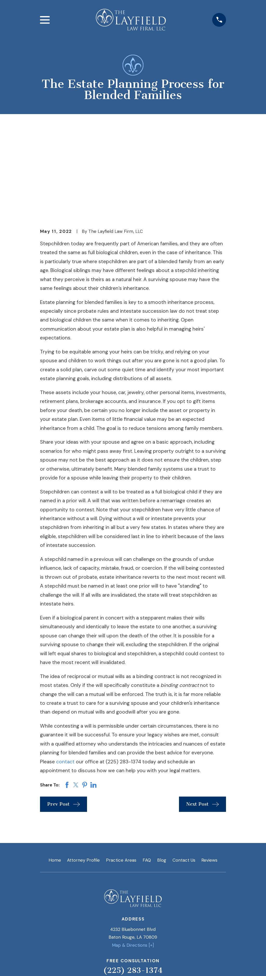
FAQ (147, 772)
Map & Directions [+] (133, 857)
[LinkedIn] (120, 906)
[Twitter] (133, 906)
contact (65, 673)
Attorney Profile (83, 772)
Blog (161, 772)
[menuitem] (48, 964)
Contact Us (183, 772)
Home (55, 772)
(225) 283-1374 (133, 882)
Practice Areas (121, 772)
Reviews (209, 772)
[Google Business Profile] (146, 906)
